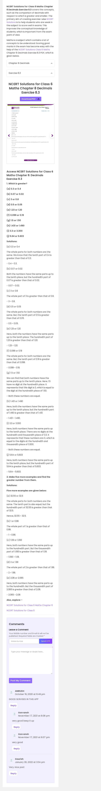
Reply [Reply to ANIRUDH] (14, 705)
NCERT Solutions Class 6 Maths (34, 49)
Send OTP (45, 641)
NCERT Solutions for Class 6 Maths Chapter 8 (30, 605)
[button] (9, 135)
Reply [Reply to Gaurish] (14, 773)
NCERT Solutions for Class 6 (21, 610)
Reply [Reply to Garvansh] (17, 727)
